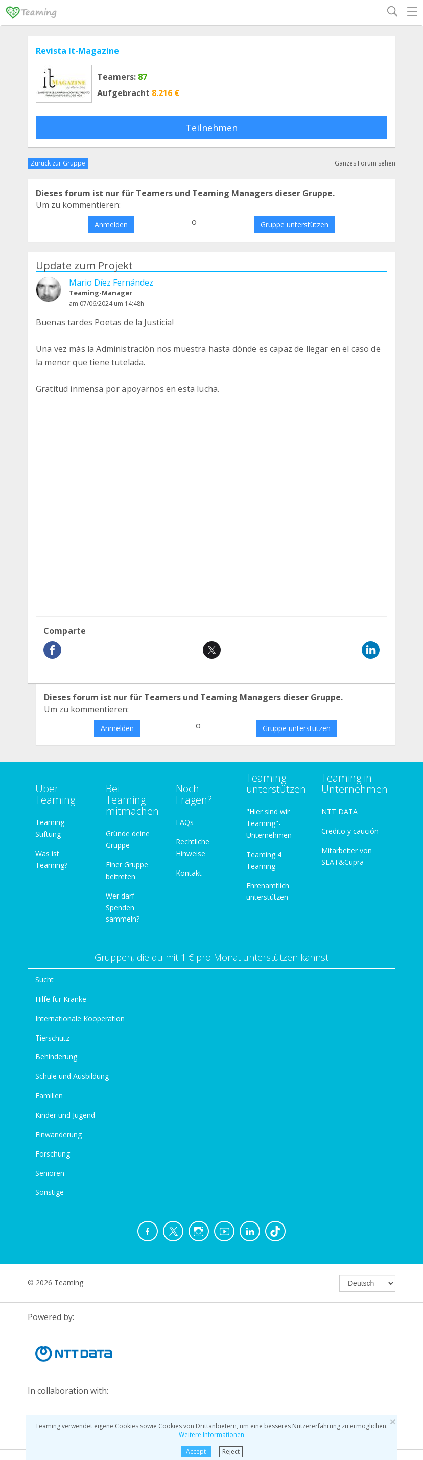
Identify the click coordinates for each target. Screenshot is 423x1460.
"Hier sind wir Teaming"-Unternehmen (269, 823)
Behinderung (56, 1057)
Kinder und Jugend (65, 1115)
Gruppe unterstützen (294, 224)
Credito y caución (350, 831)
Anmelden (111, 224)
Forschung (52, 1154)
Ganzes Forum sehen (365, 163)
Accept (196, 1451)
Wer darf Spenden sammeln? (122, 907)
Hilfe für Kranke (60, 999)
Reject (231, 1451)
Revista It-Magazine (77, 50)
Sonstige (49, 1192)
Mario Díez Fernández (111, 282)
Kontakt (189, 873)
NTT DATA (339, 811)
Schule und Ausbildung (72, 1076)
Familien (49, 1095)
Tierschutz (52, 1038)
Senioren (49, 1173)
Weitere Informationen (211, 1434)
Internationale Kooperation (80, 1018)
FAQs (185, 822)
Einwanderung (58, 1134)
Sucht (44, 979)
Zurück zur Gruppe (58, 163)
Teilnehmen (211, 128)
